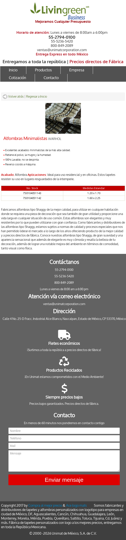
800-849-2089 (62, 45)
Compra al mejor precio (45, 505)
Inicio (13, 70)
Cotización (17, 77)
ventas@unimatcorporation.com (62, 50)
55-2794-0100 (62, 37)
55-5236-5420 (62, 41)
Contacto (51, 77)
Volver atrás (13, 97)
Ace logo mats (76, 505)
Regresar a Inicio (36, 97)
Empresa (76, 70)
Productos (43, 70)
